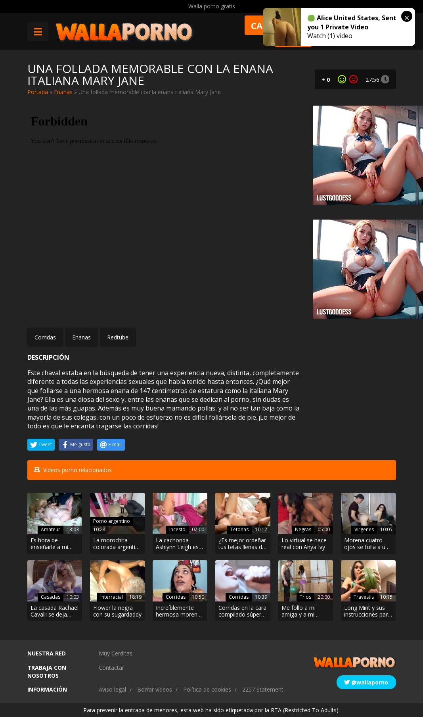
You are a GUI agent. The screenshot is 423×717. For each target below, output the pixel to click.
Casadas (50, 597)
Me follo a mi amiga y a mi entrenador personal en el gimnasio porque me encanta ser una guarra (303, 611)
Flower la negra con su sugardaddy (117, 611)
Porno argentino (111, 521)
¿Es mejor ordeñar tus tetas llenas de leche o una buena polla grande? (242, 544)
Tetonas (239, 529)
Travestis (364, 597)
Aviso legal (112, 689)
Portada (37, 92)
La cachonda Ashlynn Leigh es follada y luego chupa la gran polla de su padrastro (180, 544)
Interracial (111, 597)
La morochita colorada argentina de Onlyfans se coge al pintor (117, 544)
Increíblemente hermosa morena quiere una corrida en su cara (179, 611)
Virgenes (364, 529)
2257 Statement (262, 689)
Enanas (63, 92)
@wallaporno (366, 682)
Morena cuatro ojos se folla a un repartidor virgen (366, 544)
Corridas (45, 337)
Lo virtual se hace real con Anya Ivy (304, 544)
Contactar (111, 667)
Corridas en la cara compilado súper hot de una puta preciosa (242, 611)
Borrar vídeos (154, 689)
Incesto (177, 529)
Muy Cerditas (115, 653)
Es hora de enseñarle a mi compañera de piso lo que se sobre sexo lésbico (54, 544)
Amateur (50, 529)
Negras (303, 529)
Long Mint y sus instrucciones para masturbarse (367, 611)
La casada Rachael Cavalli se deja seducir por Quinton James (54, 611)
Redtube (117, 337)
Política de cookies (207, 689)
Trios (305, 597)
